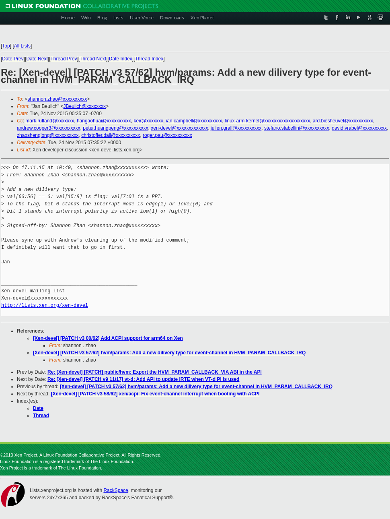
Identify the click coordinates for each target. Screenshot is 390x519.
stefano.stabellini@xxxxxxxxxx (296, 128)
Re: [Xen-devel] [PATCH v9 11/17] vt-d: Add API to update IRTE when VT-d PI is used (143, 379)
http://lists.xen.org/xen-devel (44, 305)
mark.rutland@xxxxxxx (49, 121)
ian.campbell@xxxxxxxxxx (194, 121)
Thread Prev (63, 59)
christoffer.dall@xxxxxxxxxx (110, 135)
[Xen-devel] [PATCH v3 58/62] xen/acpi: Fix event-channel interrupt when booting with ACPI (155, 394)
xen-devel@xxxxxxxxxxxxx (179, 128)
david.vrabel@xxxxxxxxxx (359, 128)
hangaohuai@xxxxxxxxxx (104, 121)
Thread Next (93, 59)
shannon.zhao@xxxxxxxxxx (57, 99)
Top (6, 46)
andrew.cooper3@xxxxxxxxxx (48, 128)
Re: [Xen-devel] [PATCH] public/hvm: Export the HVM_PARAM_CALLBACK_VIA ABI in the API (154, 372)
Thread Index (149, 59)
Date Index (120, 59)
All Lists (22, 46)
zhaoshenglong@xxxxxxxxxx (48, 135)
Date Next (36, 59)
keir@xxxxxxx (148, 121)
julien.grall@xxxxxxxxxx (236, 128)
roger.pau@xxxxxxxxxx (167, 135)
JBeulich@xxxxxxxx (85, 106)
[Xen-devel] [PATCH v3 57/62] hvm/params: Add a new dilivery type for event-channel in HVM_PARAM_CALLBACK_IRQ (169, 353)
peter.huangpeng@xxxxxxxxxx (115, 128)
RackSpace (115, 490)
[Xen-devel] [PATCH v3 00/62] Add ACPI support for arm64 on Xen (108, 338)
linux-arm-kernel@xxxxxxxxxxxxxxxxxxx (267, 121)
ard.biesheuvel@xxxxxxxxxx (343, 121)
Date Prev (12, 59)
